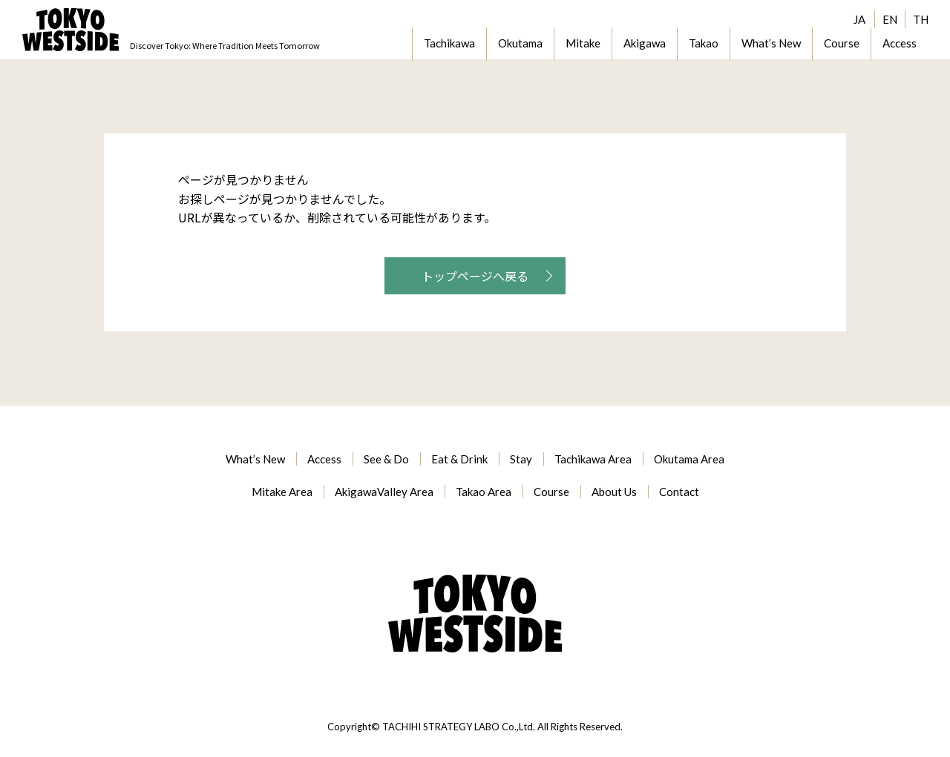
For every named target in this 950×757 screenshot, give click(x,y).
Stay (521, 459)
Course (841, 43)
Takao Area (483, 491)
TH (920, 19)
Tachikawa (449, 43)
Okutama (520, 43)
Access (899, 43)
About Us (614, 491)
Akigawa (644, 43)
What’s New (771, 43)
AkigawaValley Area (384, 491)
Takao (703, 43)
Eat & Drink (459, 459)
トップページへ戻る (475, 276)
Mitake (583, 43)
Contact (679, 491)
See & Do (386, 459)
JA (859, 19)
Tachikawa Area (593, 459)
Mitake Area (282, 491)
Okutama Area (689, 459)
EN (889, 19)
